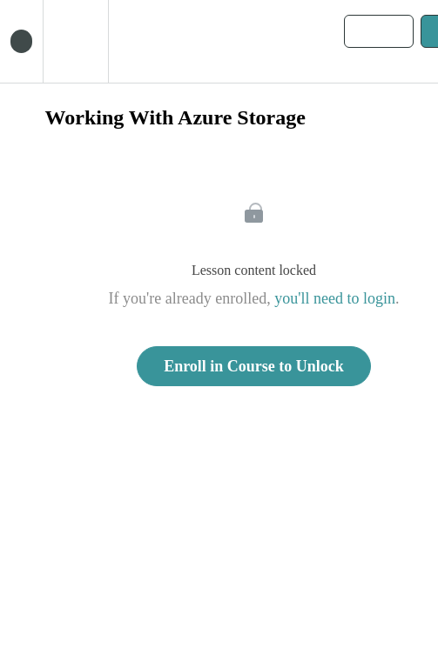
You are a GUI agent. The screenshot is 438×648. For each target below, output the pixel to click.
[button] (21, 41)
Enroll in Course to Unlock (254, 366)
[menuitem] (75, 41)
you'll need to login (334, 298)
